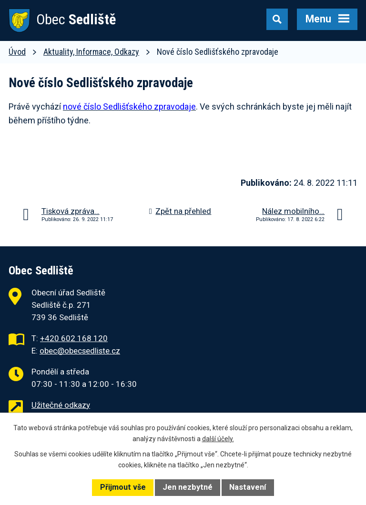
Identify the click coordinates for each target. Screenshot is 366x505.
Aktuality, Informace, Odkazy (91, 52)
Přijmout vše (123, 487)
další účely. (218, 439)
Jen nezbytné (188, 487)
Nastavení (247, 487)
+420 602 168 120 (74, 338)
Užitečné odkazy (60, 405)
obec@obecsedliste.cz (80, 350)
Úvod (17, 52)
